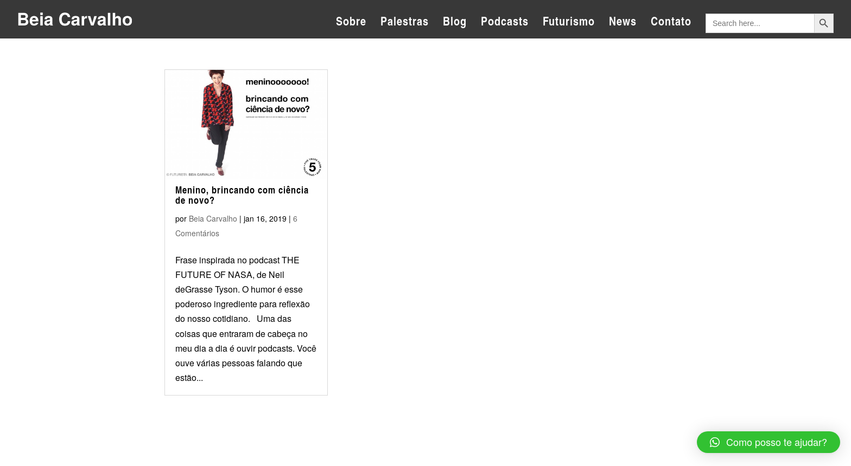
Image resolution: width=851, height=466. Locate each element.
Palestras (404, 23)
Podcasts (505, 23)
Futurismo (569, 23)
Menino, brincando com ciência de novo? (242, 195)
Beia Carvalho (213, 218)
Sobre (351, 23)
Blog (455, 23)
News (623, 23)
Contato (671, 23)
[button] (768, 442)
